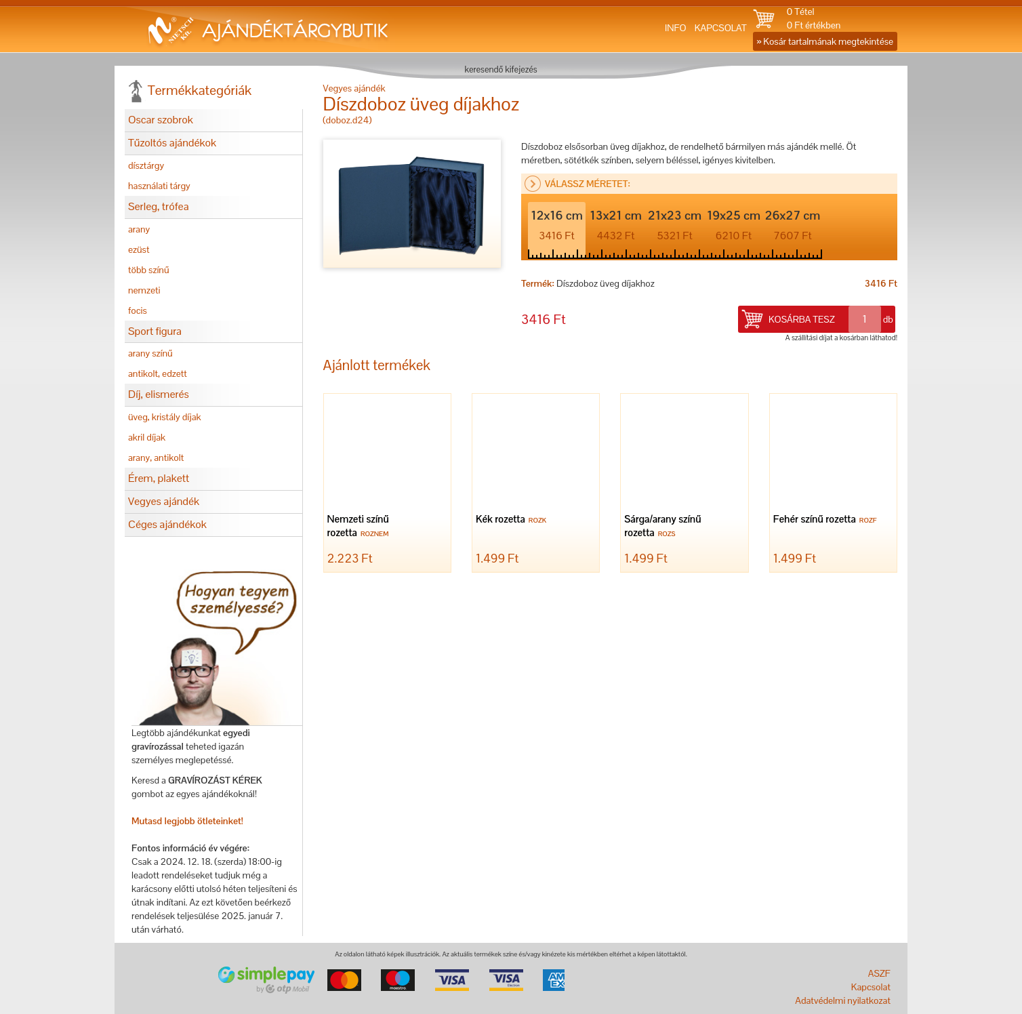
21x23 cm (674, 225)
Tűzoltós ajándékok (172, 143)
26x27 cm (793, 225)
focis (137, 310)
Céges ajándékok (167, 524)
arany (139, 229)
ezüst (139, 249)
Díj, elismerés (158, 394)
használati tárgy (159, 186)
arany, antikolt (156, 457)
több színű (148, 270)
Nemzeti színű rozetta (359, 527)
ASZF (879, 973)
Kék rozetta (513, 520)
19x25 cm (733, 225)
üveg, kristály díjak (164, 417)
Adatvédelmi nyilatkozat (843, 1000)
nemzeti (144, 290)
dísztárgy (146, 165)
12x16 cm (556, 225)
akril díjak (146, 437)
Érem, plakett (158, 478)
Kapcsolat (871, 987)
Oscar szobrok (160, 120)
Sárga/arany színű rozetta (662, 527)
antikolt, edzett (157, 373)
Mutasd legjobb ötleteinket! (187, 821)
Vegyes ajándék (163, 501)
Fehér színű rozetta (826, 520)
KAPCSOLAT (721, 28)
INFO (676, 28)
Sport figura (155, 331)
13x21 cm (616, 225)
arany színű (150, 353)
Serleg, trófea (158, 206)
